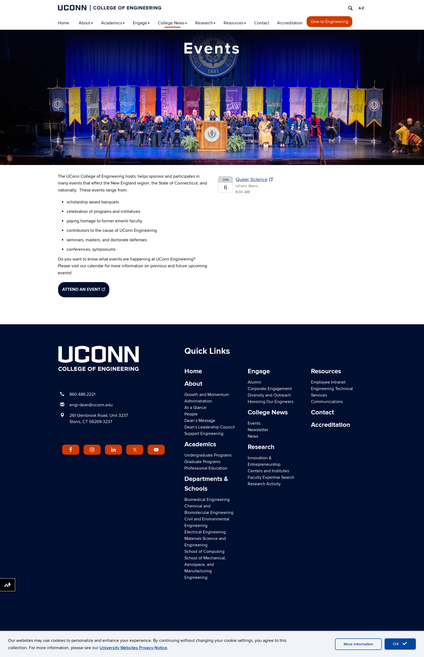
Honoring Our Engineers (270, 401)
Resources (235, 23)
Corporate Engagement (270, 388)
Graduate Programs (202, 461)
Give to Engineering (329, 21)
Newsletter (258, 430)
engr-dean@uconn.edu (91, 405)
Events (254, 423)
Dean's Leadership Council (209, 427)
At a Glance (195, 407)
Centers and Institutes (268, 471)
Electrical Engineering (205, 532)
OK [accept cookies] (400, 643)
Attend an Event (83, 289)
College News (172, 23)
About (86, 23)
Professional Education (205, 468)
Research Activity (264, 484)
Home (63, 23)
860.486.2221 (82, 394)
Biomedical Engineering (207, 499)
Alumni (254, 382)
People (191, 414)
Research (205, 23)
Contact (261, 23)
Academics (113, 23)
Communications (327, 401)
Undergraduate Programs (207, 455)
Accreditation (290, 23)
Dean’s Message (199, 420)
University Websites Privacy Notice (133, 648)
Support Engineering (203, 433)
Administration (198, 401)
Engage (141, 23)
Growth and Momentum (206, 394)
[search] (350, 8)
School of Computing (204, 551)
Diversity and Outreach (269, 395)
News (253, 436)
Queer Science (254, 179)
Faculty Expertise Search (271, 477)
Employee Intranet (328, 382)
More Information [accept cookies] (358, 644)
